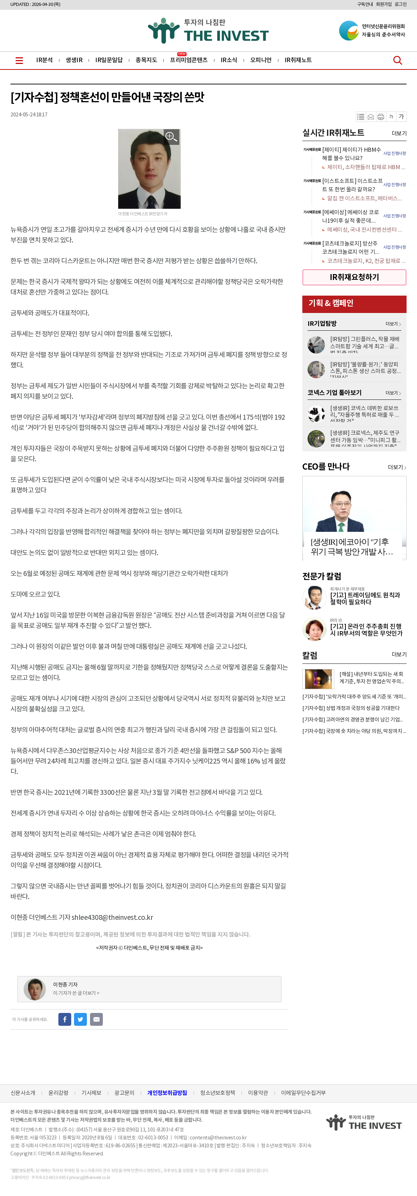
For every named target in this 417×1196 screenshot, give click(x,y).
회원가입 (384, 4)
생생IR (74, 60)
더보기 (399, 134)
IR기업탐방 (322, 324)
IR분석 (44, 60)
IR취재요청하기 (354, 277)
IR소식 (229, 60)
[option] (354, 159)
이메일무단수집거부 (303, 1093)
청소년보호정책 (217, 1093)
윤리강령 (58, 1093)
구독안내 (365, 4)
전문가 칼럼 (321, 577)
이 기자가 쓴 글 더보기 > (76, 993)
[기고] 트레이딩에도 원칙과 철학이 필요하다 (365, 599)
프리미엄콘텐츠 (189, 60)
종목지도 (146, 60)
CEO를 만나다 (326, 467)
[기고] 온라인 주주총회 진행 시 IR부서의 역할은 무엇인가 (366, 630)
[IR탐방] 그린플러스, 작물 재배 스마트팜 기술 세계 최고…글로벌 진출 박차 (365, 344)
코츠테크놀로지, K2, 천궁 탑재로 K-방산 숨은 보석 (366, 261)
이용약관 (258, 1093)
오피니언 (261, 60)
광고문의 (124, 1093)
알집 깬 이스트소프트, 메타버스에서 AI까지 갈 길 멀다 (366, 199)
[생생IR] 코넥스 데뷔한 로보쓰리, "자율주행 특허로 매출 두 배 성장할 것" (365, 413)
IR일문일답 (109, 60)
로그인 (401, 4)
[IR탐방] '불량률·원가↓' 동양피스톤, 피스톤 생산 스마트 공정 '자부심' (364, 370)
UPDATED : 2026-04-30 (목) (35, 4)
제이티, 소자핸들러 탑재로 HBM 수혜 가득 (366, 167)
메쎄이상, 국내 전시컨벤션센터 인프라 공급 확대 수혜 (366, 230)
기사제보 (91, 1093)
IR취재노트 (298, 60)
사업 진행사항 (394, 153)
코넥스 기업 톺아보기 (335, 393)
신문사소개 (22, 1093)
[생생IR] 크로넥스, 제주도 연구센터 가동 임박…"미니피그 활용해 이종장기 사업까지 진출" (365, 438)
